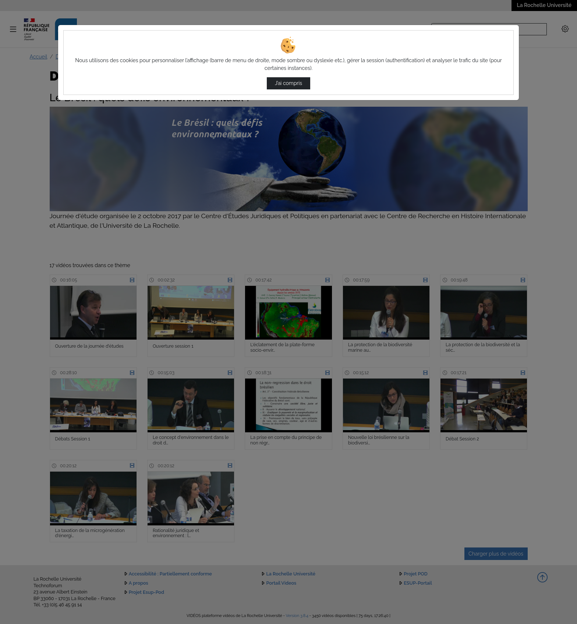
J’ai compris (288, 83)
